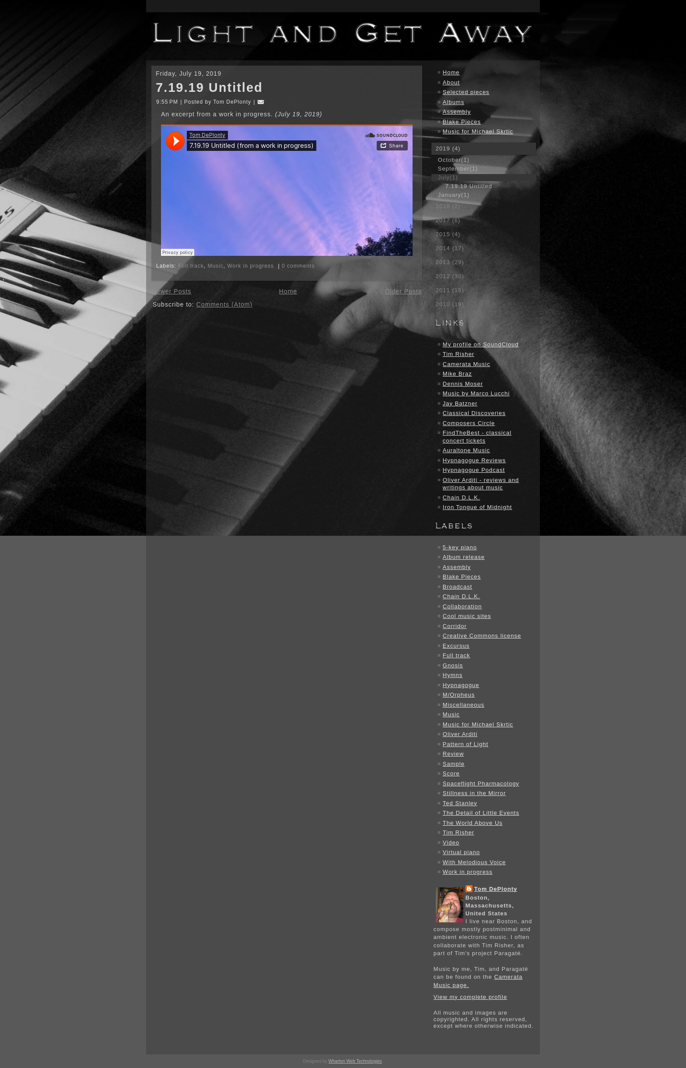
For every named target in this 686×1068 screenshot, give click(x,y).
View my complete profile (470, 997)
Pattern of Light (465, 744)
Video (451, 842)
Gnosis (453, 665)
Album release (464, 557)
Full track (191, 266)
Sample (454, 764)
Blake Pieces (462, 122)
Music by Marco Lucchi (476, 393)
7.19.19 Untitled (209, 87)
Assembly (457, 111)
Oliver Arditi (460, 734)
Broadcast (457, 586)
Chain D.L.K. (461, 497)
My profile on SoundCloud (481, 344)
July (448, 177)
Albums (453, 102)
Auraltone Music (466, 450)
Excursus (456, 645)
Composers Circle (469, 423)
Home (288, 291)
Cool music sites (467, 616)
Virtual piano (461, 852)
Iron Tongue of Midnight (477, 507)
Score (451, 773)
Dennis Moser (463, 383)
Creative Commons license (482, 635)
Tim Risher (458, 354)
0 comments (298, 266)
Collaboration (462, 606)
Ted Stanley (460, 803)
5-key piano (460, 547)
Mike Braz (457, 373)
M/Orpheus (459, 694)
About (451, 82)
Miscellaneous (463, 705)
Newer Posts (171, 291)
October (453, 160)
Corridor (455, 626)
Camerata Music (466, 364)
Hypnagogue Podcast (474, 470)
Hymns (452, 675)
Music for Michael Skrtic (478, 131)
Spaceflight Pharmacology (481, 783)
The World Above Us (473, 823)
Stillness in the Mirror (474, 793)
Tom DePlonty (495, 889)
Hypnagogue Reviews (474, 460)
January (453, 195)
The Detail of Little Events (481, 813)
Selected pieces (466, 92)
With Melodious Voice (474, 862)
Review (453, 753)
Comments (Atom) (224, 304)
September (458, 168)
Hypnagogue (461, 685)
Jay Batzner (460, 403)
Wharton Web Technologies (355, 1061)
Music (215, 266)
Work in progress (250, 266)
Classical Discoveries (474, 413)
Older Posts (403, 291)
